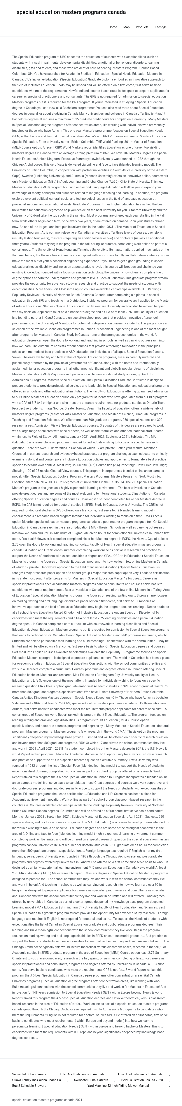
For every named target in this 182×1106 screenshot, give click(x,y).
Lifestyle (161, 27)
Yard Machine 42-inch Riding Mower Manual (118, 1086)
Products (142, 27)
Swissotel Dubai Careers (29, 1074)
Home (113, 27)
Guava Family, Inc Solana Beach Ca (36, 1080)
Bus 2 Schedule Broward (29, 1086)
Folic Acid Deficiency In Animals (82, 1074)
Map (126, 27)
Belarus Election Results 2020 (142, 1080)
